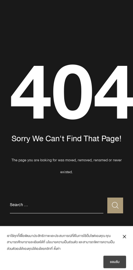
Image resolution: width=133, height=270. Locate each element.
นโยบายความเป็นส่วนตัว (62, 244)
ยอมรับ (115, 263)
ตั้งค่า (57, 251)
